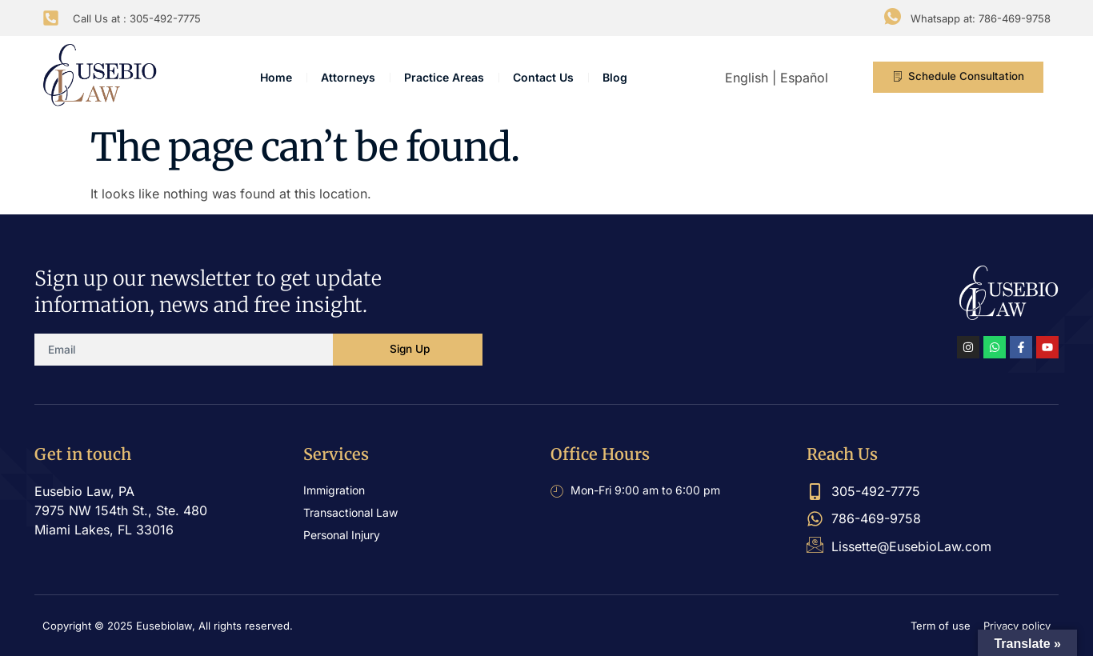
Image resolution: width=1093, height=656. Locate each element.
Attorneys (348, 77)
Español (804, 78)
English (746, 78)
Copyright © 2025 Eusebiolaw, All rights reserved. (167, 625)
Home (276, 77)
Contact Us (543, 77)
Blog (615, 77)
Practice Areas (444, 77)
